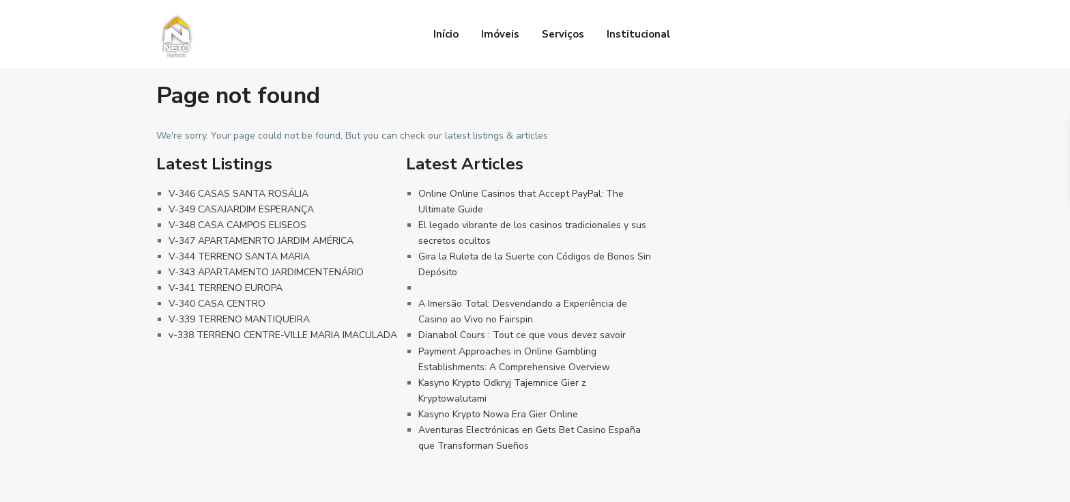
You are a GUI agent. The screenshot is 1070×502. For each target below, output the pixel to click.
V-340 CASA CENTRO (217, 303)
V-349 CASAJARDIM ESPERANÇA (241, 209)
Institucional (638, 34)
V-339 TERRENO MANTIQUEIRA (239, 319)
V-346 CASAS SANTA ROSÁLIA (238, 193)
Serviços (563, 34)
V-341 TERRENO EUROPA (226, 287)
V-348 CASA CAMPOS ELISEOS (237, 225)
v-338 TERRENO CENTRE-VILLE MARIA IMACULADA (283, 335)
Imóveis (500, 34)
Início (446, 34)
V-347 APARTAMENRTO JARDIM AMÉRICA (261, 240)
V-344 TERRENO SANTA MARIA (239, 256)
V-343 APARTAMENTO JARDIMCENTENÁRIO (266, 272)
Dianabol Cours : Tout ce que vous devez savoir (522, 335)
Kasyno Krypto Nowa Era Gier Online (498, 414)
